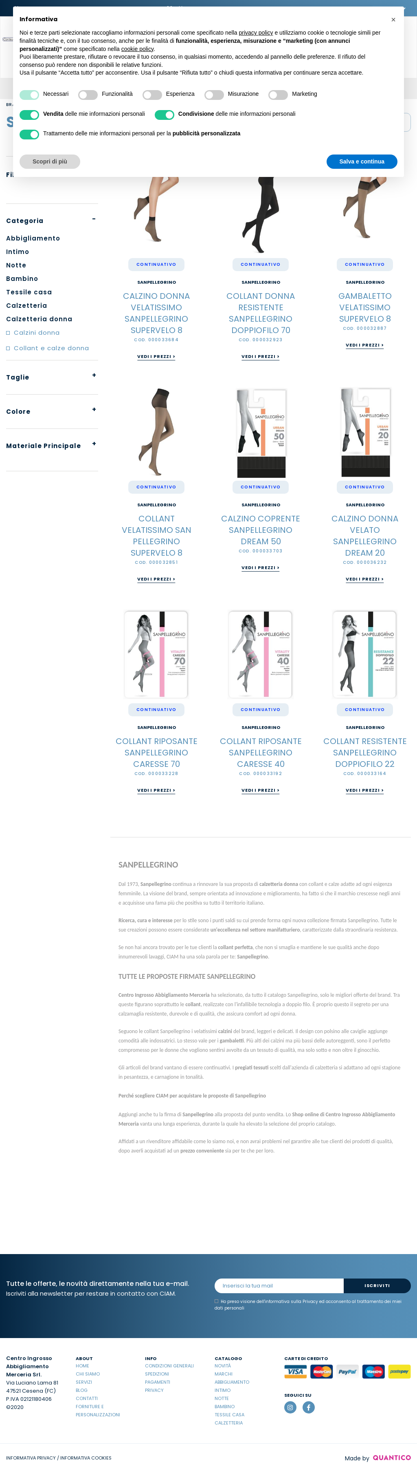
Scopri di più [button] (50, 161)
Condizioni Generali (169, 1366)
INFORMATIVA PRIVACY (31, 1458)
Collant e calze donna (51, 348)
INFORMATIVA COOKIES (86, 1458)
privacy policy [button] (256, 32)
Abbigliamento (232, 1382)
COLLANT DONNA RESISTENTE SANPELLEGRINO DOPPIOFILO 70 (260, 313)
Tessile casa (229, 1414)
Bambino (225, 1406)
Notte (222, 1398)
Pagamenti (157, 1382)
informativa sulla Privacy (291, 1302)
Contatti (87, 1398)
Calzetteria (229, 1423)
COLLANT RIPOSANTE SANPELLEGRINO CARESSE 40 (261, 752)
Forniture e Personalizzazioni (98, 1410)
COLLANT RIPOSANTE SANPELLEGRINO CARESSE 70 (157, 752)
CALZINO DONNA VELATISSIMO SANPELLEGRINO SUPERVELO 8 (156, 313)
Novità (223, 1366)
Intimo (222, 1390)
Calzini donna (37, 332)
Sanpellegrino (156, 282)
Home (82, 1366)
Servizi (84, 1382)
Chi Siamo (88, 1374)
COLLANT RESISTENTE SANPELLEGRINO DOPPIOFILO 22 (365, 752)
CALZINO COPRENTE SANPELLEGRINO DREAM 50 (260, 530)
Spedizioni (157, 1374)
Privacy (154, 1390)
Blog (82, 1390)
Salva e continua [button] (362, 161)
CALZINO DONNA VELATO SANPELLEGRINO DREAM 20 (364, 536)
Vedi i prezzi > (156, 356)
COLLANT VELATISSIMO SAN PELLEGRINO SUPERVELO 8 (156, 536)
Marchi (224, 1374)
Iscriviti (377, 1285)
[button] (393, 19)
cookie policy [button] (137, 49)
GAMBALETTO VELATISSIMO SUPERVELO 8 (365, 307)
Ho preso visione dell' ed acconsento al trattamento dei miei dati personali (308, 1305)
